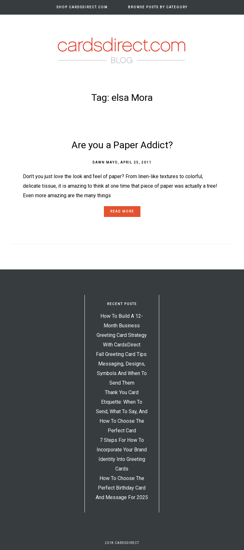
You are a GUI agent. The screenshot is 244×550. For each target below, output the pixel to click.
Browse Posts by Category (157, 7)
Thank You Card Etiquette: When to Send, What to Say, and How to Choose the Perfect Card (121, 411)
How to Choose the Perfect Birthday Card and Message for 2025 (122, 487)
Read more (122, 211)
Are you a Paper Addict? (122, 144)
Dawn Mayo (105, 162)
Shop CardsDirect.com (82, 7)
